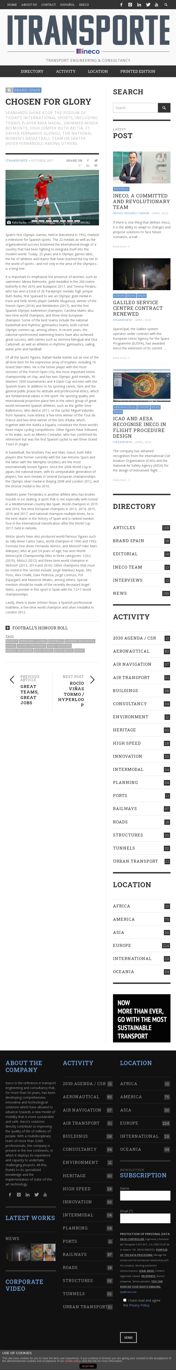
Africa (121, 906)
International (132, 958)
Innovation (127, 756)
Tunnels (124, 848)
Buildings (125, 690)
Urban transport (135, 861)
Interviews (128, 580)
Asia (118, 932)
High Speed (127, 743)
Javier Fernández (31, 645)
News (131, 295)
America (124, 919)
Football (56, 641)
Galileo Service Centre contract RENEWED (138, 308)
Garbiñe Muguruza (79, 641)
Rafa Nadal (44, 650)
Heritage (124, 730)
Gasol (10, 645)
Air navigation (132, 664)
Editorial (121, 189)
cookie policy (72, 1361)
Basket (11, 641)
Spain (142, 295)
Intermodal (128, 769)
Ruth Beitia (64, 650)
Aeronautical (125, 407)
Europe (119, 295)
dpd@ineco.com (128, 1292)
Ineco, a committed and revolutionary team (141, 201)
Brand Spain (27, 90)
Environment (130, 716)
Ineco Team (127, 567)
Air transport (131, 677)
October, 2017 (42, 160)
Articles (124, 527)
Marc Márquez (59, 645)
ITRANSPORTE (17, 160)
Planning (125, 782)
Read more (122, 246)
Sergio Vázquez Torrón (131, 213)
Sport (79, 650)
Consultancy (130, 703)
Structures (128, 835)
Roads (120, 822)
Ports (120, 795)
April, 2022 (160, 213)
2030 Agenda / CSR (134, 638)
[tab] (52, 626)
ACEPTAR (88, 1366)
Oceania (123, 971)
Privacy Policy (139, 1305)
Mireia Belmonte (19, 650)
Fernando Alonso (33, 641)
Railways (125, 808)
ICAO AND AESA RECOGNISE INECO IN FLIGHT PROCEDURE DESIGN (139, 427)
